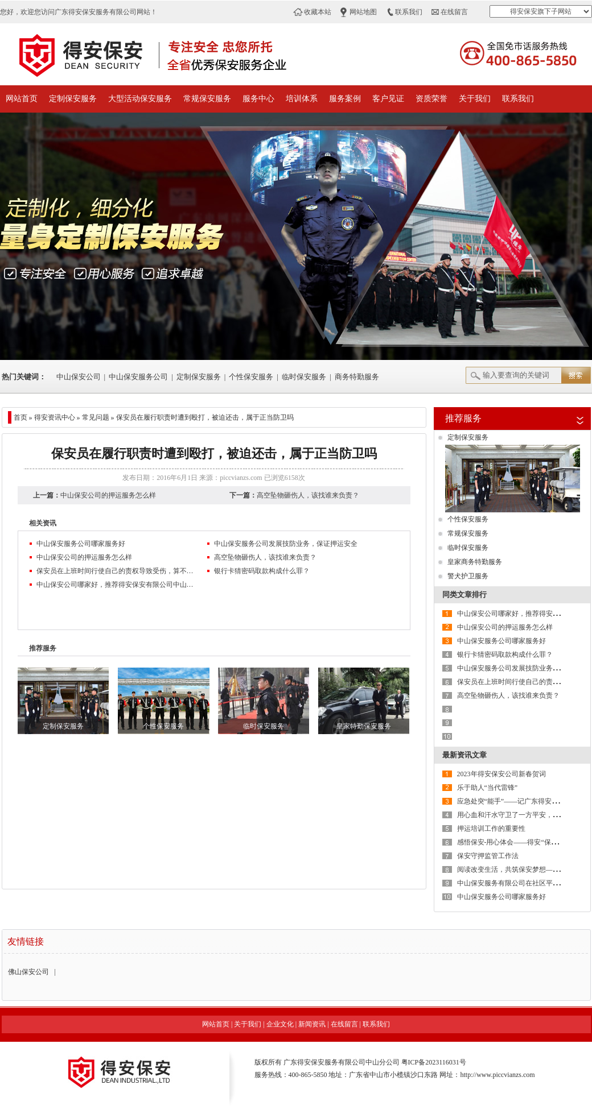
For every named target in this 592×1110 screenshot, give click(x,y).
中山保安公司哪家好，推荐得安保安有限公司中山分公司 (116, 585)
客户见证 (388, 98)
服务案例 (345, 98)
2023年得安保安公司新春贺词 (501, 774)
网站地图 (363, 12)
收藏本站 (317, 12)
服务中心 (258, 98)
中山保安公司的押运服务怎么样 (108, 495)
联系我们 (408, 12)
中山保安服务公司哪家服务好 (80, 544)
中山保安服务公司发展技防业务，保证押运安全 (285, 544)
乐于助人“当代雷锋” (487, 788)
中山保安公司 (78, 376)
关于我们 (475, 98)
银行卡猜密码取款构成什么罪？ (262, 571)
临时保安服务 (304, 376)
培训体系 (302, 98)
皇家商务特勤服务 (474, 562)
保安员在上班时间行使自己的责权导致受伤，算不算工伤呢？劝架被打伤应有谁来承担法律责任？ (116, 571)
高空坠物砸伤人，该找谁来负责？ (308, 495)
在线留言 (454, 12)
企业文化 (280, 1024)
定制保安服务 (73, 98)
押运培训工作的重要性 (491, 828)
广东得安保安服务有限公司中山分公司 (341, 1062)
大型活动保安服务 (140, 98)
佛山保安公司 (28, 972)
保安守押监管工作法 (488, 856)
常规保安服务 (207, 98)
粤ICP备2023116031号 (433, 1062)
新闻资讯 (312, 1024)
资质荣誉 (431, 98)
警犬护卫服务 (467, 576)
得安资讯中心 (54, 417)
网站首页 (22, 98)
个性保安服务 (251, 376)
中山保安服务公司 (138, 376)
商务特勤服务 (357, 376)
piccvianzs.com (241, 478)
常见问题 (95, 417)
